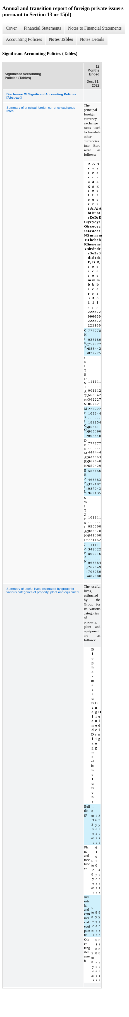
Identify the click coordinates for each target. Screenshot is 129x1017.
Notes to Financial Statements (95, 28)
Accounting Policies (24, 39)
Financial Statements (42, 28)
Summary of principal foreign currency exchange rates (40, 109)
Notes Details (92, 39)
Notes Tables (61, 39)
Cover (11, 28)
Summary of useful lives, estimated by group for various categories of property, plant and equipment (42, 590)
